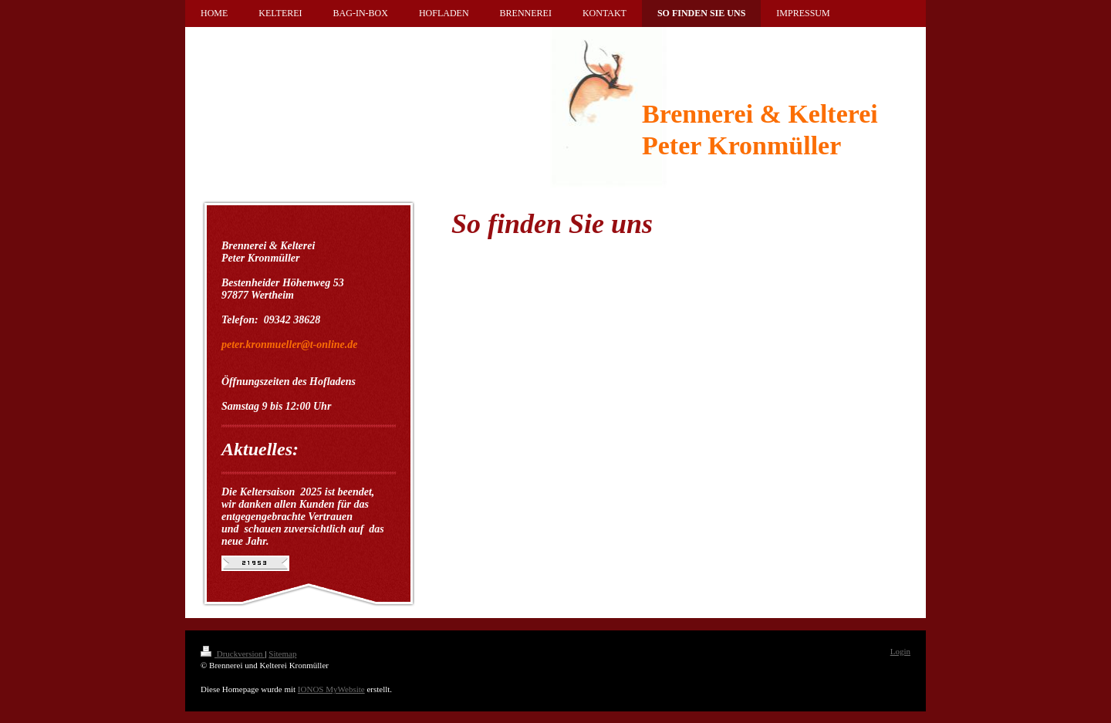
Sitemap (282, 653)
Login (900, 651)
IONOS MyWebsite (331, 689)
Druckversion (233, 653)
